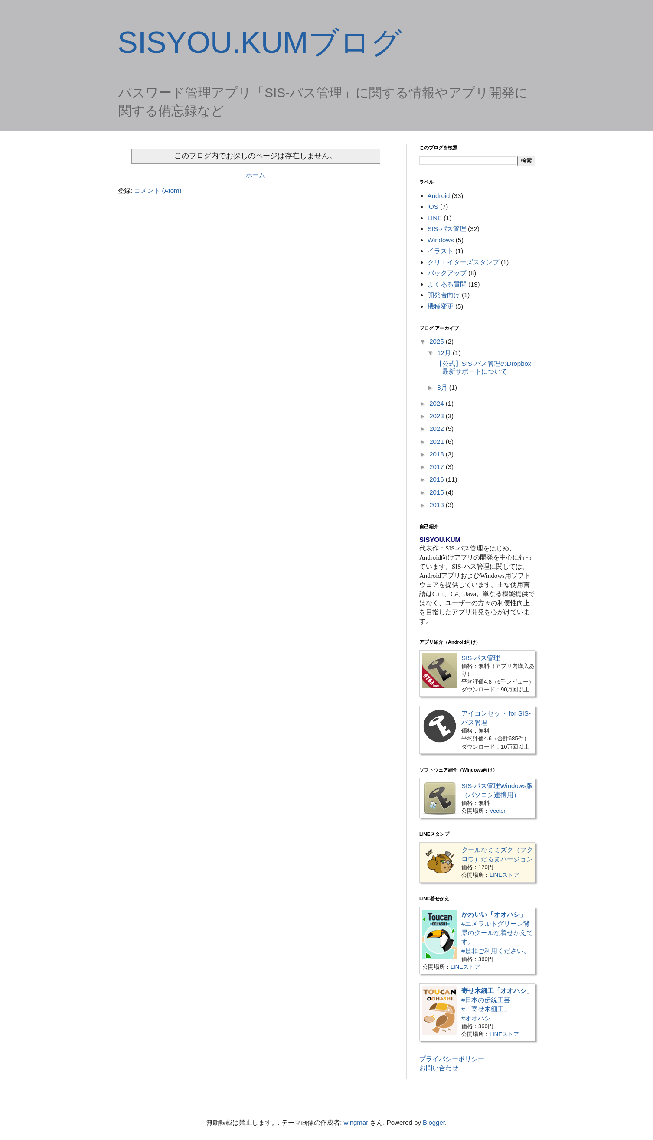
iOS (433, 206)
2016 (437, 479)
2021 (437, 441)
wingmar (356, 1122)
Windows (441, 240)
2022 (437, 428)
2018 (437, 454)
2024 (437, 403)
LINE (435, 217)
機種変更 (441, 306)
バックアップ (447, 273)
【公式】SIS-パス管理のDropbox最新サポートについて (484, 367)
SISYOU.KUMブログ (260, 42)
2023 (437, 416)
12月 (445, 352)
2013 (437, 504)
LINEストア (504, 875)
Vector (498, 811)
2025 (437, 341)
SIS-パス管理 (447, 228)
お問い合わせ (438, 1068)
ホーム (255, 175)
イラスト (441, 250)
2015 (437, 492)
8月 (443, 387)
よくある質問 (447, 284)
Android (439, 195)
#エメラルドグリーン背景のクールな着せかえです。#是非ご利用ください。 (497, 932)
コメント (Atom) (157, 190)
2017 (437, 466)
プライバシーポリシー (451, 1058)
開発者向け (444, 295)
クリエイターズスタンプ (463, 262)
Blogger (434, 1122)
